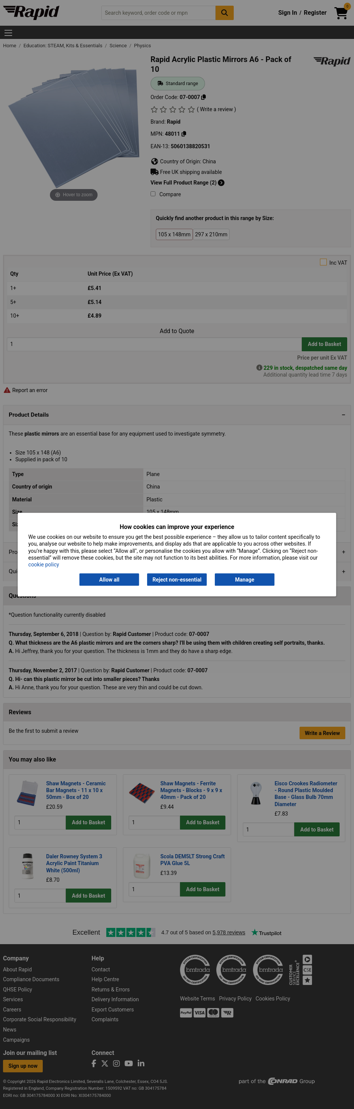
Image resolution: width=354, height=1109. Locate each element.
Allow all (109, 580)
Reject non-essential (176, 580)
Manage (245, 580)
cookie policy (43, 564)
